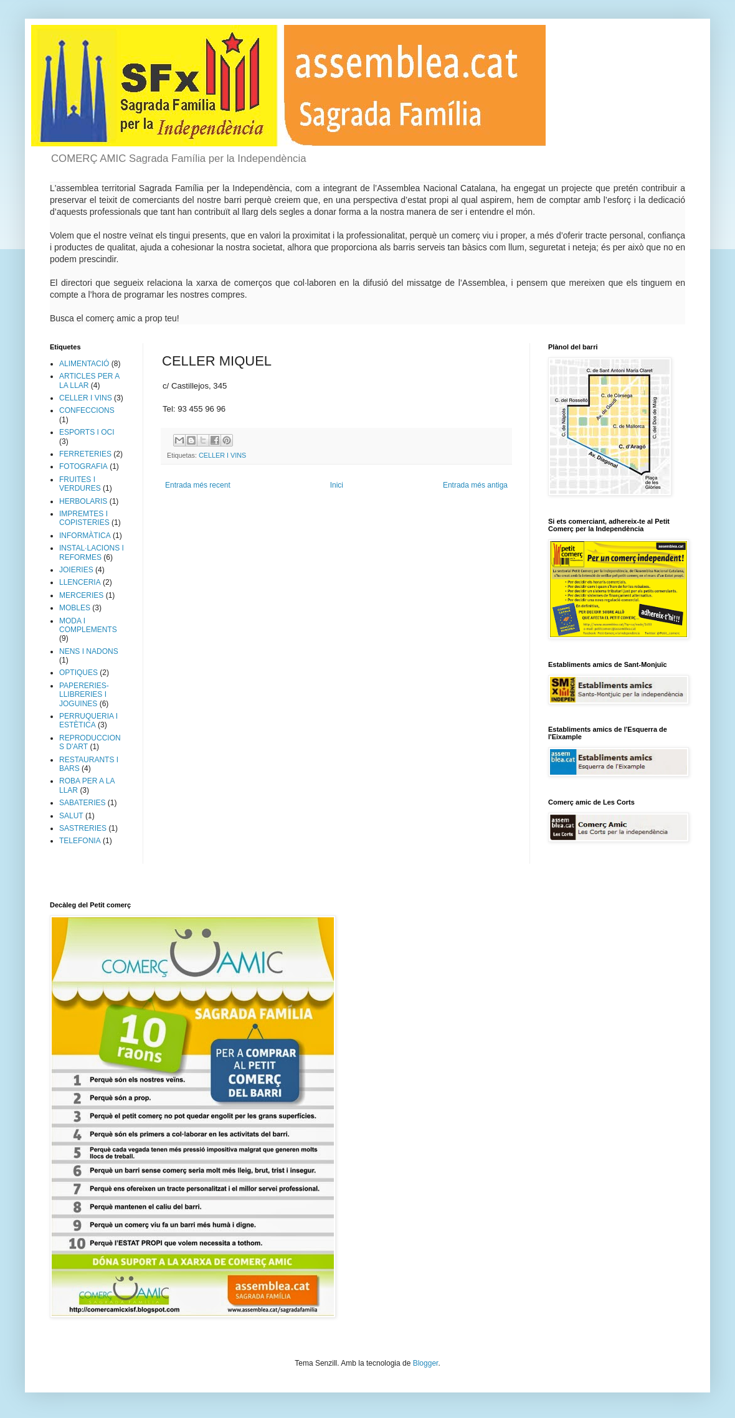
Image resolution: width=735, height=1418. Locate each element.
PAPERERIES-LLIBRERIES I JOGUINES (84, 694)
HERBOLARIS (83, 501)
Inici (336, 485)
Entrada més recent (197, 485)
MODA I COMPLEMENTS (88, 625)
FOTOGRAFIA (83, 466)
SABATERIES (82, 802)
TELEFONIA (80, 840)
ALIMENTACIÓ (84, 363)
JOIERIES (76, 569)
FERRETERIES (85, 454)
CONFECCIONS (87, 410)
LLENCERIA (80, 582)
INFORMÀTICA (85, 535)
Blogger (426, 1363)
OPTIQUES (78, 672)
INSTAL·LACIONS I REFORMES (91, 552)
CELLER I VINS (222, 455)
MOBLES (74, 607)
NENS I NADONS (88, 651)
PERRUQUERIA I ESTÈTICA (88, 720)
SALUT (71, 815)
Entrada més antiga (475, 485)
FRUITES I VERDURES (80, 484)
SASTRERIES (83, 828)
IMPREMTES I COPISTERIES (84, 518)
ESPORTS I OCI (86, 432)
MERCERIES (81, 595)
